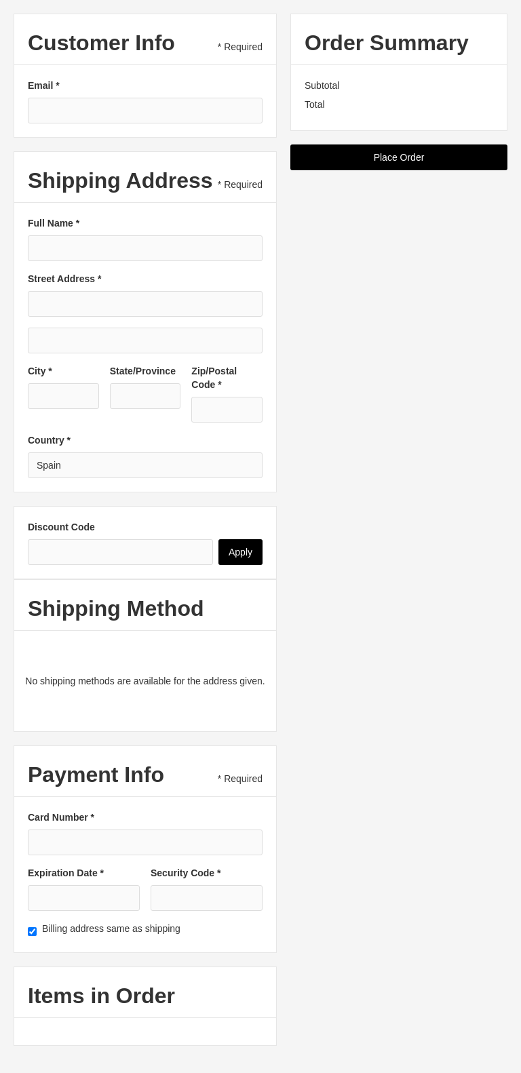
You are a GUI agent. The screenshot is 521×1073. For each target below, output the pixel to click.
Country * (49, 440)
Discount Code (61, 527)
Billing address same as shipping (111, 928)
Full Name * (53, 223)
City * (40, 371)
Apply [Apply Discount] (240, 552)
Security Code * (185, 872)
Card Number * (61, 817)
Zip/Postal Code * (214, 378)
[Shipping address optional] (145, 340)
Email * (44, 85)
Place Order (399, 157)
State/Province (143, 371)
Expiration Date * (66, 872)
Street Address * (64, 278)
